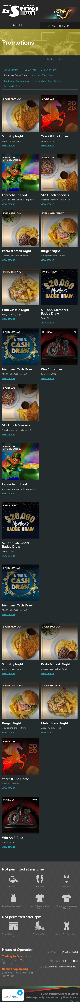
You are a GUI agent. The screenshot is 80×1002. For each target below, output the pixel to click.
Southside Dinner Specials (17, 81)
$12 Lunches (29, 70)
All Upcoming (11, 70)
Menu (20, 25)
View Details (8, 145)
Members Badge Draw (15, 75)
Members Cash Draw (42, 75)
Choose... (63, 59)
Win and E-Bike (12, 86)
